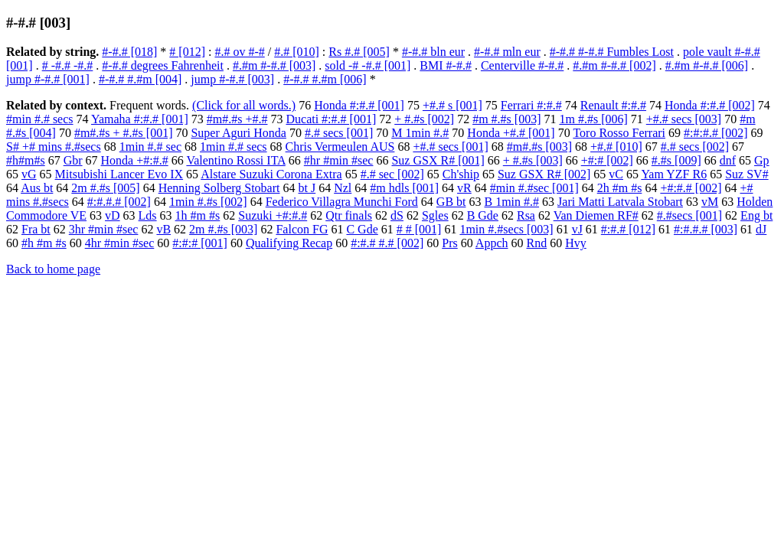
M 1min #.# (420, 132)
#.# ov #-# (239, 51)
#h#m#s (25, 160)
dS (396, 215)
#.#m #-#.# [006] (706, 65)
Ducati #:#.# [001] (331, 119)
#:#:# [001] (199, 242)
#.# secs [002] (695, 146)
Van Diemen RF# (596, 215)
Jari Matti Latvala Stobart (620, 201)
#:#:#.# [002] (716, 132)
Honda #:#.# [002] (710, 105)
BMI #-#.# (446, 65)
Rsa (526, 215)
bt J (307, 187)
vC (616, 174)
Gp (761, 160)
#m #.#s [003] (506, 119)
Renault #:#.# (613, 105)
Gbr (73, 160)
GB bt (451, 201)
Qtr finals (348, 215)
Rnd (537, 242)
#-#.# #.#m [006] (324, 79)
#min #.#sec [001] (534, 187)
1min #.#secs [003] (506, 229)
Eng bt (756, 215)
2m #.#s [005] (105, 187)
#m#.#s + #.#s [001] (123, 132)
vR (464, 187)
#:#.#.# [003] (705, 229)
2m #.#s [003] (223, 229)
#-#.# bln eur (433, 51)
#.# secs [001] (339, 132)
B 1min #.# (512, 201)
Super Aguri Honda (238, 132)
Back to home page (53, 269)
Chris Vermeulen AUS (340, 146)
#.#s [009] (676, 160)
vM (709, 201)
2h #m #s (619, 187)
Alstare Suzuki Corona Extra (271, 174)
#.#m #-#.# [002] (614, 65)
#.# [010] (296, 51)
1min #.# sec (150, 146)
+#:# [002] (607, 160)
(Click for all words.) (244, 105)
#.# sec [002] (392, 174)
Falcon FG (302, 229)
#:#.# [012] (628, 229)
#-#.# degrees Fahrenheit (163, 65)
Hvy (575, 242)
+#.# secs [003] (683, 119)
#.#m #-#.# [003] (274, 65)
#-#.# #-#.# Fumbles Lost (612, 51)
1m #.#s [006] (593, 119)
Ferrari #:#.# (531, 105)
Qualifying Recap (289, 242)
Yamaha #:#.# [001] (139, 119)
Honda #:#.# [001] (359, 105)
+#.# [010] (616, 146)
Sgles (435, 215)
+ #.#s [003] (533, 160)
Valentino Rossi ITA (235, 160)
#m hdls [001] (404, 187)
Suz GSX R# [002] (544, 174)
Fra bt (36, 229)
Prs (449, 242)
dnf (728, 160)
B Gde (482, 215)
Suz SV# (746, 174)
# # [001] (419, 229)
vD (112, 215)
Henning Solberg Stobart (219, 187)
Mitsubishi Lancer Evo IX (119, 174)
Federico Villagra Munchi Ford (342, 201)
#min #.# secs (40, 119)
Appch (491, 242)
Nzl (342, 187)
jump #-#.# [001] (48, 79)
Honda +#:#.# (134, 160)
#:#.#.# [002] (119, 201)
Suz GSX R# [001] (437, 160)
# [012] (187, 51)
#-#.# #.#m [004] (140, 79)
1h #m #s (197, 215)
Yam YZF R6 (674, 174)
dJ (761, 229)
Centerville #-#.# (522, 65)
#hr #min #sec (339, 160)
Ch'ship (461, 174)
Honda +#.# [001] (510, 132)
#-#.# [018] (129, 51)
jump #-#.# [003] (232, 79)
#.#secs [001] (689, 215)
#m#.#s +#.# (237, 119)
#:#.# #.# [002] (387, 242)
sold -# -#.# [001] (367, 65)
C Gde (361, 229)
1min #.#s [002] (208, 201)
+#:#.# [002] (690, 187)
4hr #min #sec (120, 242)
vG (29, 174)
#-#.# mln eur (507, 51)
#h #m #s (44, 242)
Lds (148, 215)
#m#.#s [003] (539, 146)
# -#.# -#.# (67, 65)
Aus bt (37, 187)
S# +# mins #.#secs (53, 146)
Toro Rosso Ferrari (619, 132)
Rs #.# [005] (359, 51)
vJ (577, 229)
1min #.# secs (233, 146)
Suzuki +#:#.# (272, 215)
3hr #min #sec (104, 229)
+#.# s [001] (452, 105)
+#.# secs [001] (450, 146)
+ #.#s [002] (424, 119)
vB (163, 229)
